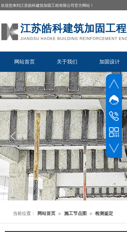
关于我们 (67, 61)
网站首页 (24, 61)
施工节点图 (75, 213)
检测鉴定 (104, 213)
